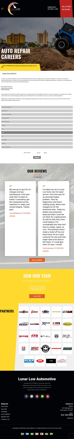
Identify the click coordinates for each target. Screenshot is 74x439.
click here (37, 296)
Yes (39, 152)
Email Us (70, 418)
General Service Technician (7, 88)
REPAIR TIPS (5, 417)
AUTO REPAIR (5, 414)
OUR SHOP (4, 406)
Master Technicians (5, 89)
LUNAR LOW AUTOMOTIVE (9, 73)
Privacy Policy (58, 428)
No (46, 152)
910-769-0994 (66, 9)
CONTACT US (5, 419)
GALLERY (4, 409)
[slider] (37, 174)
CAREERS (4, 411)
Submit (37, 157)
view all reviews (37, 260)
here (29, 98)
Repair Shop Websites (29, 428)
